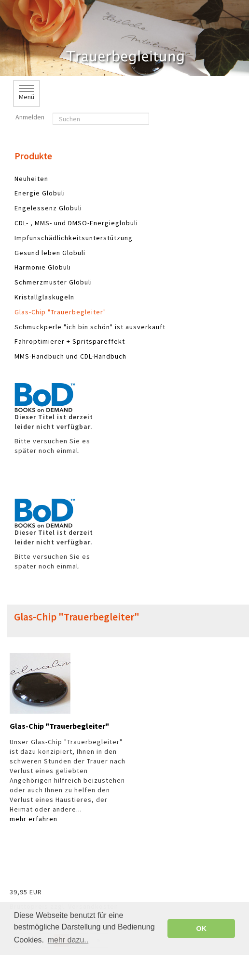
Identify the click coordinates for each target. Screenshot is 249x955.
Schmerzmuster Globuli (53, 282)
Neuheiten (31, 178)
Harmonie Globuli (42, 267)
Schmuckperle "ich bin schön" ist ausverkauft (90, 327)
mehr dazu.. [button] (68, 940)
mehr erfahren (33, 818)
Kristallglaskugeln (44, 297)
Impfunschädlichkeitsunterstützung (73, 237)
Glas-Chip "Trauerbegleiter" (60, 312)
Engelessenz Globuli (48, 208)
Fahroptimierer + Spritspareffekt (69, 341)
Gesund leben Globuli (49, 252)
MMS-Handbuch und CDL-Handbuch (70, 356)
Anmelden (29, 117)
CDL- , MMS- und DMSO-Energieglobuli (76, 223)
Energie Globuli (39, 193)
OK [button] (201, 928)
